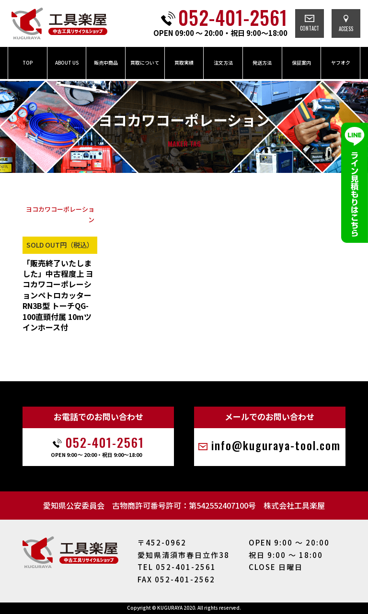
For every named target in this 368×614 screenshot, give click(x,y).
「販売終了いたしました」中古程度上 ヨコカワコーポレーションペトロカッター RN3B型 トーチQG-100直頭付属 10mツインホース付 (58, 295)
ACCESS (346, 24)
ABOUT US (67, 62)
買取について (144, 62)
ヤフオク (340, 62)
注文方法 (223, 62)
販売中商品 (106, 62)
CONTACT (309, 23)
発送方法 (262, 62)
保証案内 (301, 62)
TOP (28, 62)
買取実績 (184, 62)
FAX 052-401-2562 (176, 579)
